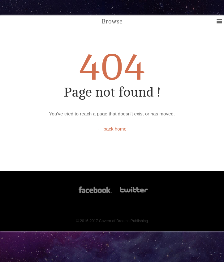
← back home (112, 128)
